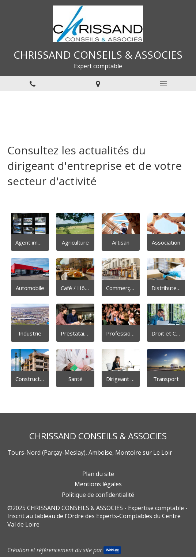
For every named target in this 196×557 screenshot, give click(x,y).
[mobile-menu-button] (163, 83)
